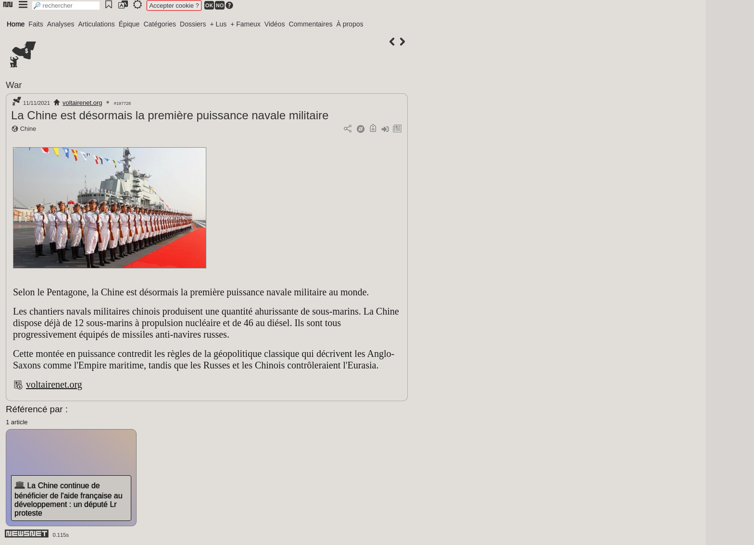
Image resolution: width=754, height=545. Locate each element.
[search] (66, 5)
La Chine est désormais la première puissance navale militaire (169, 115)
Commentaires (310, 24)
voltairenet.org (82, 102)
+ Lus (218, 24)
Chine (28, 128)
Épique (129, 24)
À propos (349, 24)
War (14, 85)
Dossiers (193, 24)
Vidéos (274, 24)
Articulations (96, 24)
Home (16, 24)
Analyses (61, 24)
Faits (35, 24)
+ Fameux (245, 24)
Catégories (159, 24)
